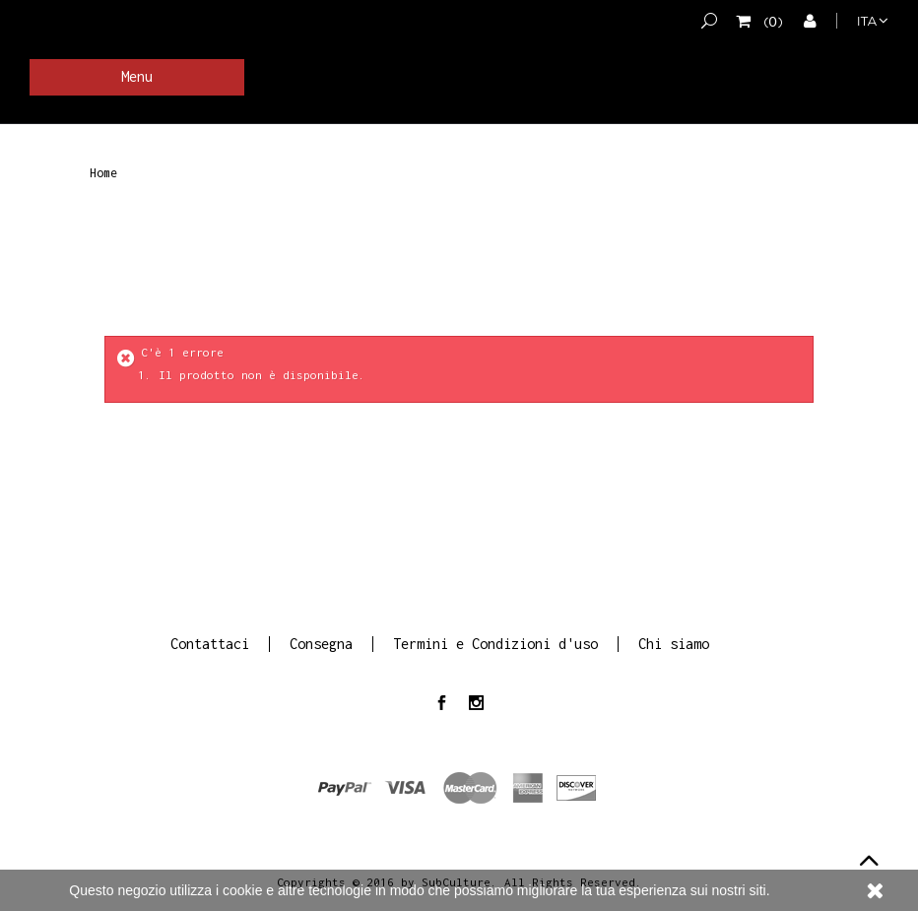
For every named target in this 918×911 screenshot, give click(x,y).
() (769, 21)
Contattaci (209, 643)
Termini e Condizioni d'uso (495, 643)
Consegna (321, 643)
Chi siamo (673, 643)
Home (103, 173)
